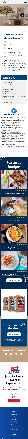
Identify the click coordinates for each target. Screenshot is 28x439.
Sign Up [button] (14, 401)
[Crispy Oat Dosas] (14, 206)
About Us (14, 411)
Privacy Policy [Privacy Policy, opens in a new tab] (12, 425)
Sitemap (14, 419)
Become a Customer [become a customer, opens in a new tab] (13, 437)
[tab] (25, 2)
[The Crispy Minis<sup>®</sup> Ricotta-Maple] (14, 260)
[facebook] (16, 354)
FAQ (14, 416)
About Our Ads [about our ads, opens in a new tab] (13, 430)
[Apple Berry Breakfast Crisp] (14, 179)
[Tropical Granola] (14, 233)
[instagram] (11, 354)
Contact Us (14, 414)
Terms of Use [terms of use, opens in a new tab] (12, 427)
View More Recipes (14, 280)
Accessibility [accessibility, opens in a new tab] (12, 422)
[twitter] (7, 354)
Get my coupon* (14, 334)
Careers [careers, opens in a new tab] (12, 435)
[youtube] (20, 354)
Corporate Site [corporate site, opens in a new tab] (13, 432)
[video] (14, 111)
